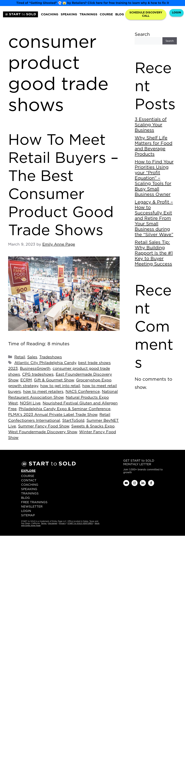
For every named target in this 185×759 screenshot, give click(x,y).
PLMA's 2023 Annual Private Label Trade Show (52, 415)
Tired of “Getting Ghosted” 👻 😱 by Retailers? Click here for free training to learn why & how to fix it (92, 3)
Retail (19, 357)
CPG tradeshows (38, 374)
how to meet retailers (43, 392)
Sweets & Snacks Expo (92, 426)
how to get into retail (60, 386)
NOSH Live (30, 403)
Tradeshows (50, 357)
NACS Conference (83, 392)
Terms (44, 523)
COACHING (49, 14)
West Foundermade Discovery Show (42, 432)
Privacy (62, 523)
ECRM (26, 380)
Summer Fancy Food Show (43, 426)
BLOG (119, 14)
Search (142, 34)
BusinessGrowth (35, 368)
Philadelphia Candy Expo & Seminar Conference (64, 409)
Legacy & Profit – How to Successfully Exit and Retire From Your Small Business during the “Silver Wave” (154, 218)
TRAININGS (88, 14)
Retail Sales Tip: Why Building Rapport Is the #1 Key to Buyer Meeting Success (154, 253)
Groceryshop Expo (93, 380)
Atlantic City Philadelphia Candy (45, 363)
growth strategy (23, 386)
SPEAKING (69, 14)
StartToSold (73, 420)
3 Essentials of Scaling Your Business (151, 125)
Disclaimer (52, 523)
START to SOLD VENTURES (80, 523)
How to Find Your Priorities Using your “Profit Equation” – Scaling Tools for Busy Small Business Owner (154, 178)
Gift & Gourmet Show (54, 380)
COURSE (106, 14)
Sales (32, 357)
